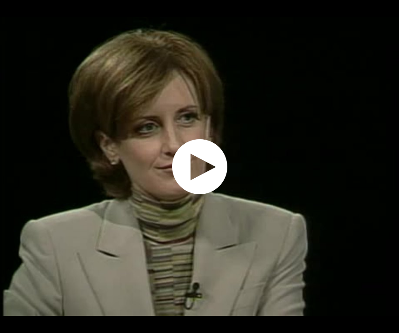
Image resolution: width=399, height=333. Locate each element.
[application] (199, 166)
